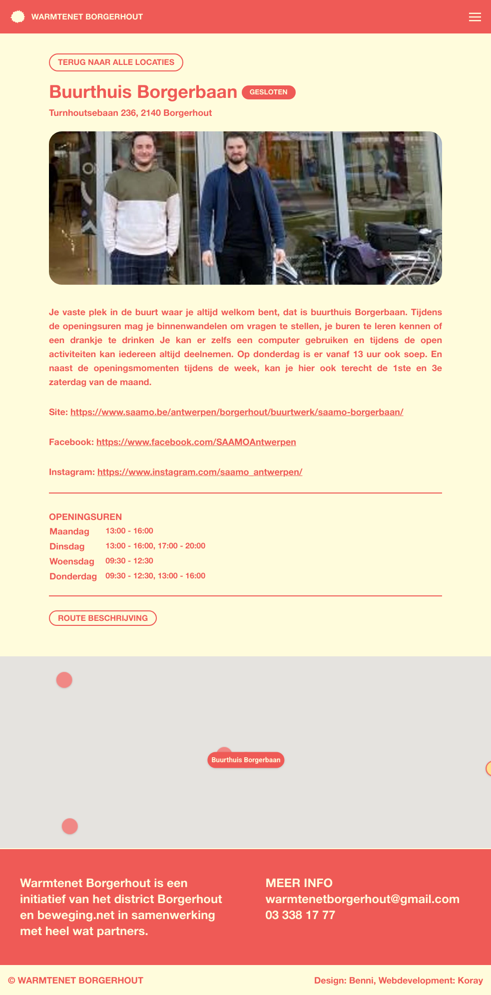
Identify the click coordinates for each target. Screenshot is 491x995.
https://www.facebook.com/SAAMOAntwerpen (196, 441)
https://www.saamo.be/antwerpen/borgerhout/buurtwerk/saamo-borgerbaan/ (237, 411)
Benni (361, 980)
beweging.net (76, 915)
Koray (470, 980)
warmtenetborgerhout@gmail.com (363, 899)
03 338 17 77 (301, 915)
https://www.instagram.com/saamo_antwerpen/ (200, 471)
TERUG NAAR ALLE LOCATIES (116, 62)
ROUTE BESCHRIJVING (103, 618)
